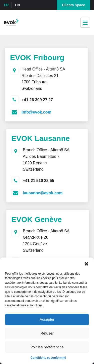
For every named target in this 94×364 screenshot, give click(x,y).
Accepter (47, 319)
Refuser (47, 333)
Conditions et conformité (48, 357)
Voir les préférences (47, 347)
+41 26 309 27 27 (37, 100)
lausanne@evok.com (43, 193)
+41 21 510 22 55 (38, 180)
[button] (86, 263)
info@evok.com (36, 112)
